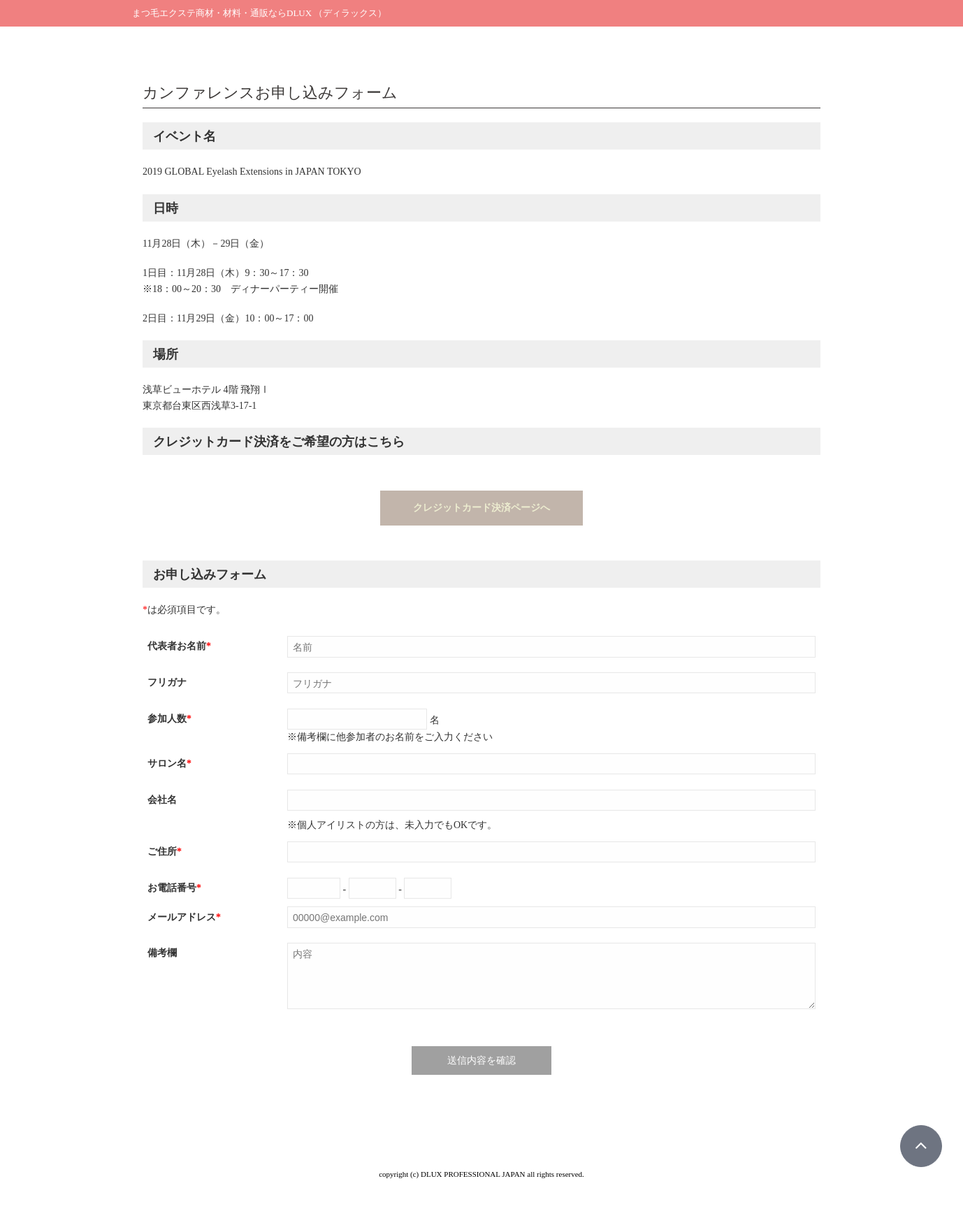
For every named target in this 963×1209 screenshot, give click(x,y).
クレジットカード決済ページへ (481, 507)
